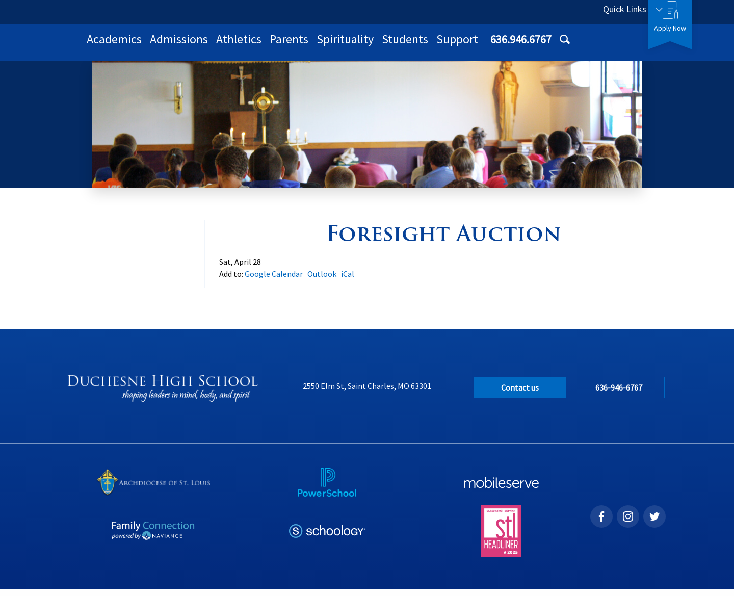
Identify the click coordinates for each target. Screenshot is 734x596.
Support (590, 46)
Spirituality (478, 46)
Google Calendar (274, 280)
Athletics (372, 46)
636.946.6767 (549, 12)
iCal (347, 280)
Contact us (520, 394)
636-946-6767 (621, 394)
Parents (422, 46)
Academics (247, 46)
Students (538, 46)
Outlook (321, 280)
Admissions (312, 46)
